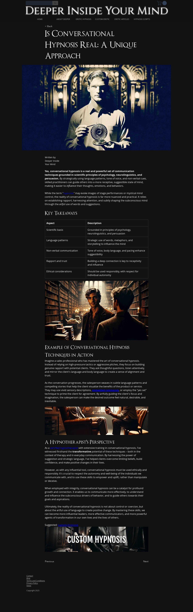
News (28, 585)
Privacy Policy (32, 583)
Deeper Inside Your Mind (96, 11)
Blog (28, 578)
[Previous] (55, 562)
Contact (29, 576)
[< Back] (55, 26)
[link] (162, 3)
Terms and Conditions (35, 580)
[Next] (140, 562)
